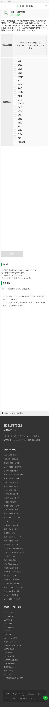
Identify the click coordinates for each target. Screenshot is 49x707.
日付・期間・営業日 (11, 490)
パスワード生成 (10, 436)
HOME (7, 694)
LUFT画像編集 (9, 649)
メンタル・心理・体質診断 (13, 548)
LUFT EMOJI (8, 616)
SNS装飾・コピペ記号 (11, 580)
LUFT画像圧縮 (9, 656)
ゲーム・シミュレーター (12, 521)
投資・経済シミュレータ (12, 537)
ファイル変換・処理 (11, 510)
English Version (18, 694)
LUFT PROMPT (9, 627)
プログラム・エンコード (12, 564)
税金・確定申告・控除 (12, 591)
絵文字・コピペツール (12, 498)
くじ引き (35, 436)
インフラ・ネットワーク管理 (14, 552)
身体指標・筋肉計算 (11, 525)
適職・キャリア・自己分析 (13, 475)
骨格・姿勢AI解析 (10, 560)
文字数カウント (24, 436)
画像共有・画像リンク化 (12, 645)
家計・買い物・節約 (11, 529)
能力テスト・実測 (10, 576)
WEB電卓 (7, 440)
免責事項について (10, 667)
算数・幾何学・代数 (11, 541)
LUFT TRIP (8, 624)
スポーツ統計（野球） (12, 583)
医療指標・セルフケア (12, 545)
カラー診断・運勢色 (11, 486)
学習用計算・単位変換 (12, 494)
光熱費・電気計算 (10, 502)
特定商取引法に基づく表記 (13, 678)
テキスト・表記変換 (11, 595)
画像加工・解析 (9, 533)
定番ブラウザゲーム (11, 482)
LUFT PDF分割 (9, 663)
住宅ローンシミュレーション (14, 642)
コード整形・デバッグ (12, 599)
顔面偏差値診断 (34, 440)
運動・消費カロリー (11, 513)
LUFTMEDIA (8, 613)
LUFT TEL (7, 634)
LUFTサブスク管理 (10, 638)
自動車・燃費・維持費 (12, 463)
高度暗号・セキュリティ (12, 572)
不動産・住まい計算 (11, 568)
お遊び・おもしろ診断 (12, 506)
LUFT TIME (8, 620)
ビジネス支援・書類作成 (12, 467)
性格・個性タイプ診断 (12, 478)
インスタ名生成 (20, 440)
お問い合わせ (8, 671)
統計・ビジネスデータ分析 (13, 587)
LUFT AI (7, 631)
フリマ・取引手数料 (11, 471)
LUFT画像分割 (9, 653)
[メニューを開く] (3, 6)
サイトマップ (8, 674)
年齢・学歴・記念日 (11, 455)
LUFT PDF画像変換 (11, 660)
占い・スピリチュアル (12, 517)
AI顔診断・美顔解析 (11, 459)
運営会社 (31, 694)
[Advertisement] (24, 172)
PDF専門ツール (9, 556)
